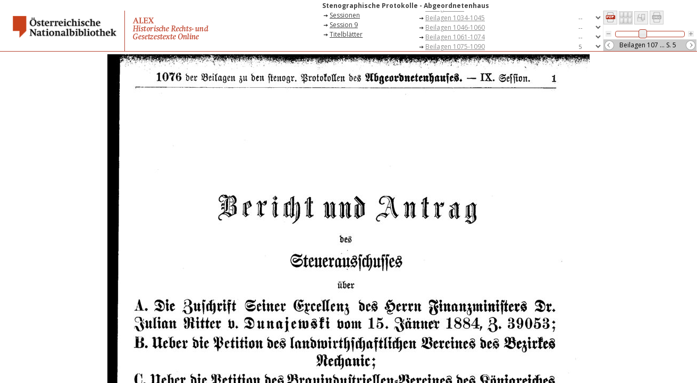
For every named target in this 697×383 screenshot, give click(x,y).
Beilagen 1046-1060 (455, 27)
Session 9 (344, 24)
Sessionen (345, 15)
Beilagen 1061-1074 (455, 36)
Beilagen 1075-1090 (455, 46)
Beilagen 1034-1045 (455, 17)
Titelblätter (346, 34)
